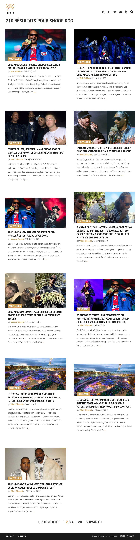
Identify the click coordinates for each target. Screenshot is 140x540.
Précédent (48, 522)
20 (80, 522)
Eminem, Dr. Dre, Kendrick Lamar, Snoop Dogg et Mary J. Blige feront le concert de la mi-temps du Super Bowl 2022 (35, 153)
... (34, 91)
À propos (10, 536)
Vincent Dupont (17, 239)
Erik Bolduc (16, 71)
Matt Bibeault (17, 159)
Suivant (94, 522)
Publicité (22, 536)
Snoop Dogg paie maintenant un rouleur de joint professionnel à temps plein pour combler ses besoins (35, 315)
